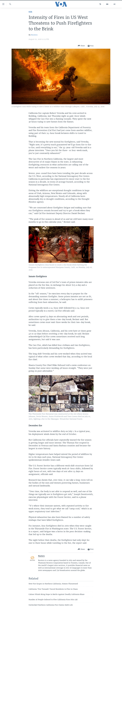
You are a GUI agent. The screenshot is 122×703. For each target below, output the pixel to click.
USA (30, 12)
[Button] (81, 45)
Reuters (34, 35)
